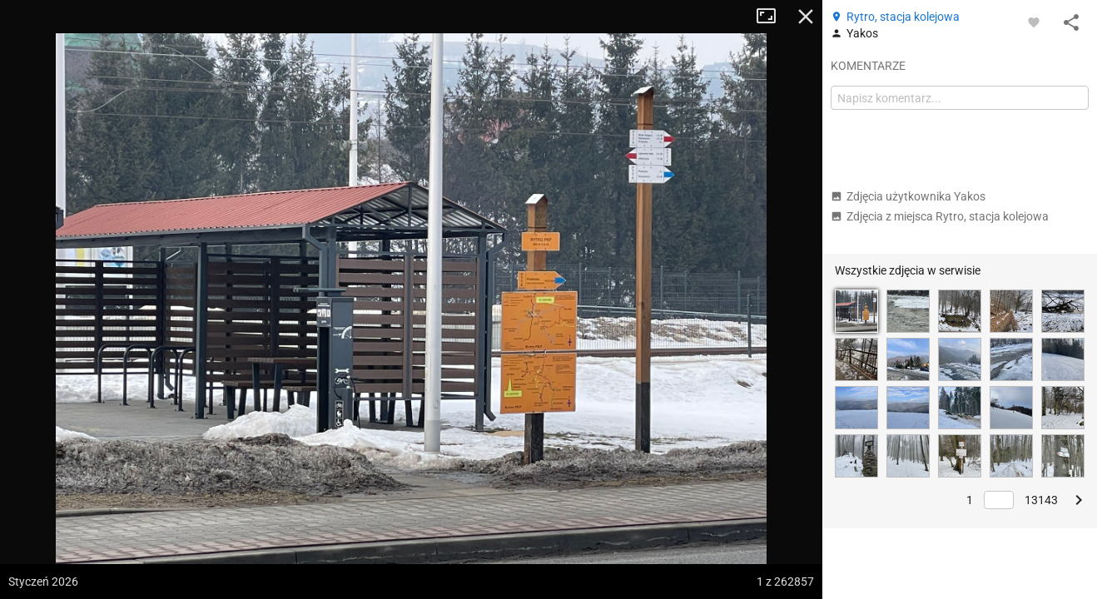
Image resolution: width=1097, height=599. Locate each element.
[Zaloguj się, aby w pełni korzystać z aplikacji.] (1033, 21)
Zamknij (805, 16)
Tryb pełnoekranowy (772, 16)
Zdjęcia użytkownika (908, 196)
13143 (1041, 500)
